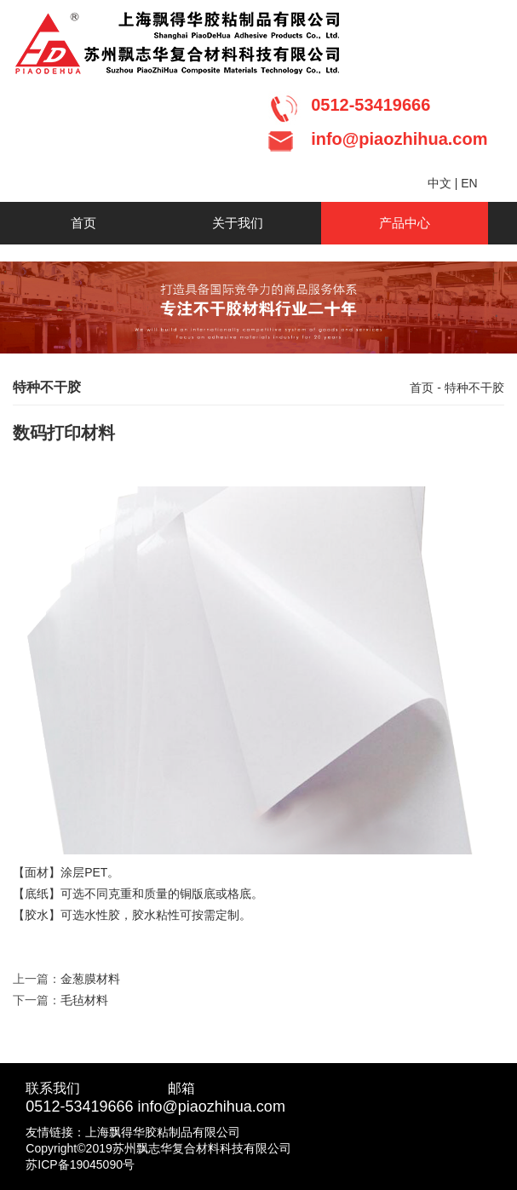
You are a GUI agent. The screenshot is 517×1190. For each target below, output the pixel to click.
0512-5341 (62, 1106)
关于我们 (237, 223)
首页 (83, 223)
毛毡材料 (84, 1000)
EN (469, 183)
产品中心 (404, 223)
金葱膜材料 (90, 979)
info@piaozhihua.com (211, 1106)
